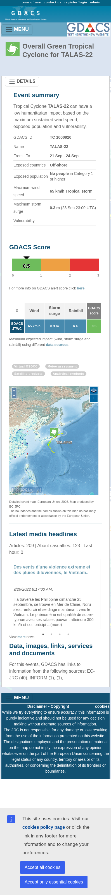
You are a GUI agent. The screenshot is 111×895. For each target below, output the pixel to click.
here (80, 288)
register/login (75, 2)
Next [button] (106, 594)
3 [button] (60, 634)
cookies (102, 706)
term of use (31, 2)
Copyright (60, 706)
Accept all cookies (42, 867)
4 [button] (68, 634)
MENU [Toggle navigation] (17, 29)
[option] (55, 594)
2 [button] (51, 634)
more (21, 637)
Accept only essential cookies (54, 882)
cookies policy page (43, 827)
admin (95, 2)
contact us (53, 2)
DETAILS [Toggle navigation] (22, 81)
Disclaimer (37, 706)
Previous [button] (5, 594)
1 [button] (43, 634)
